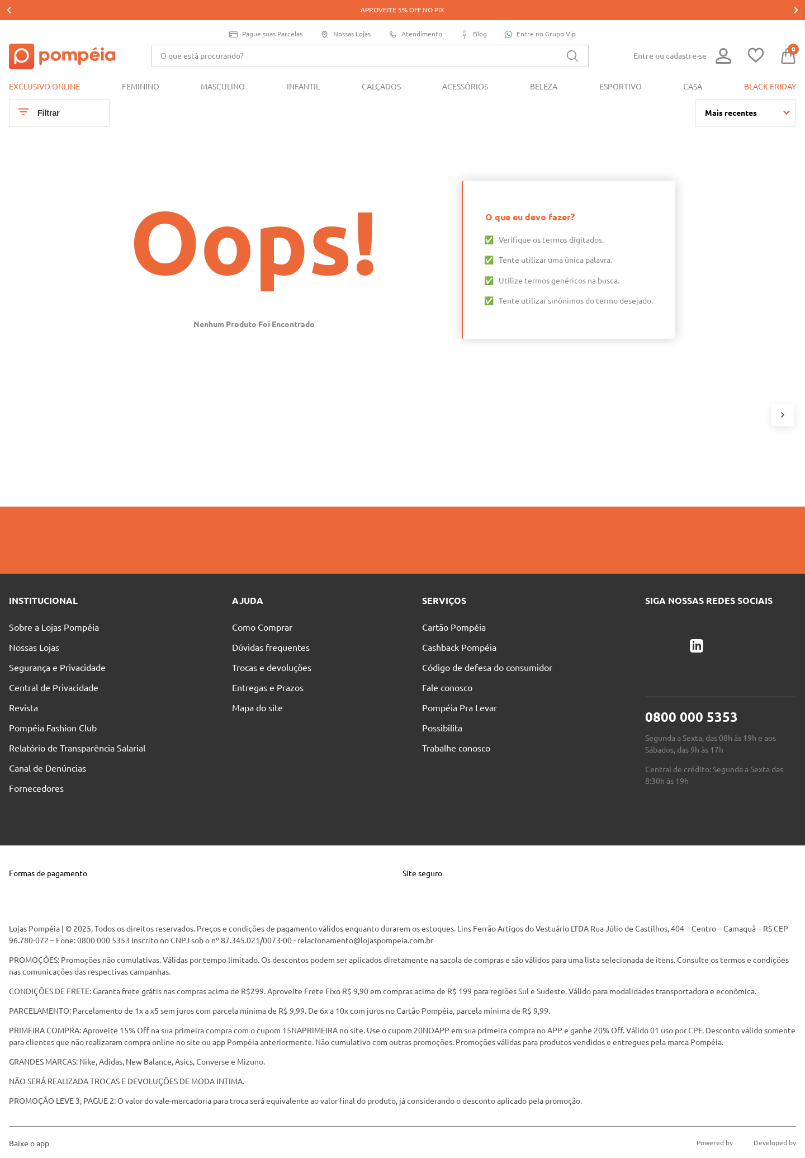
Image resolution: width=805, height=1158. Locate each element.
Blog (473, 14)
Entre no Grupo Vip (540, 14)
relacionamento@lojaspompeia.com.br (365, 920)
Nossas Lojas (345, 14)
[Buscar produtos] (572, 35)
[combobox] (370, 36)
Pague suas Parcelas (265, 14)
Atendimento (415, 14)
